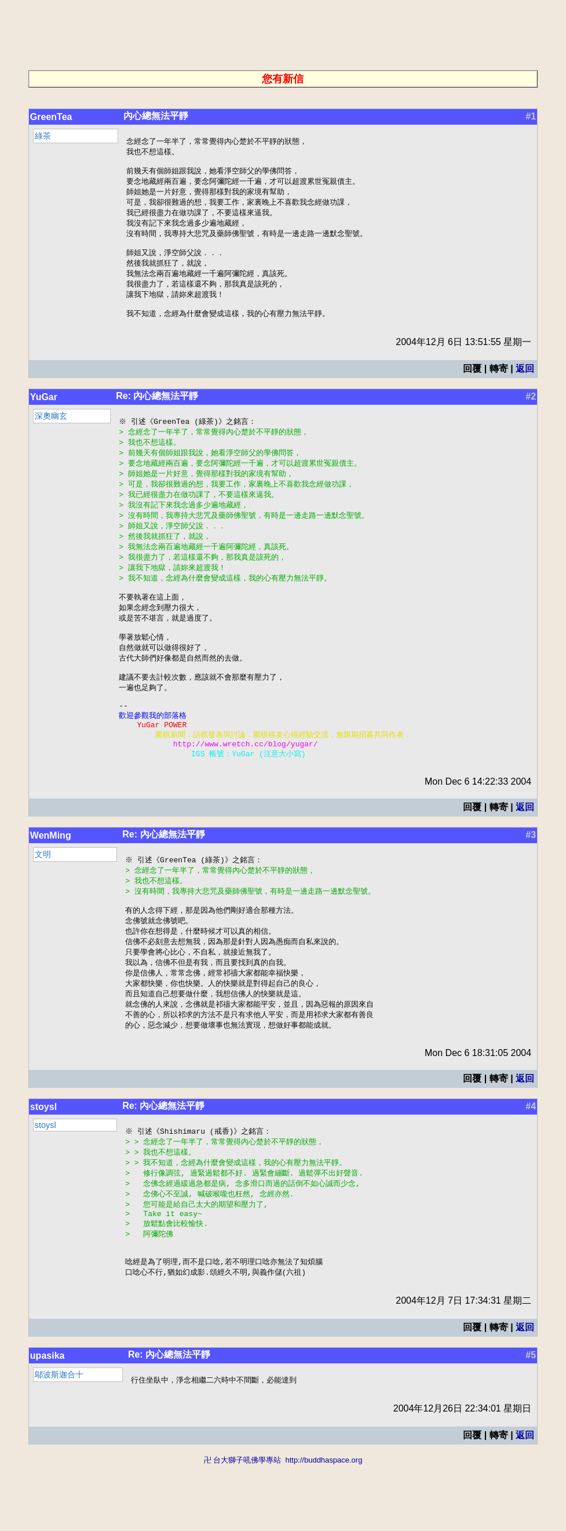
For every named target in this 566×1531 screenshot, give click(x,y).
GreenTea (51, 117)
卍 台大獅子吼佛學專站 (243, 1525)
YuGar (43, 411)
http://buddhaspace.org (323, 1525)
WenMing (50, 877)
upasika (47, 1420)
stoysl (43, 1159)
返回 (525, 382)
